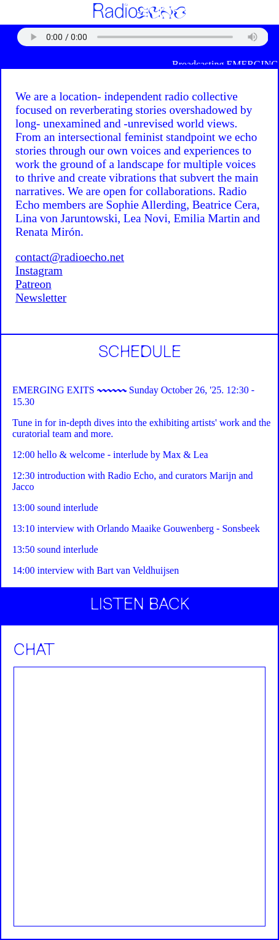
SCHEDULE (139, 353)
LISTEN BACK (139, 605)
